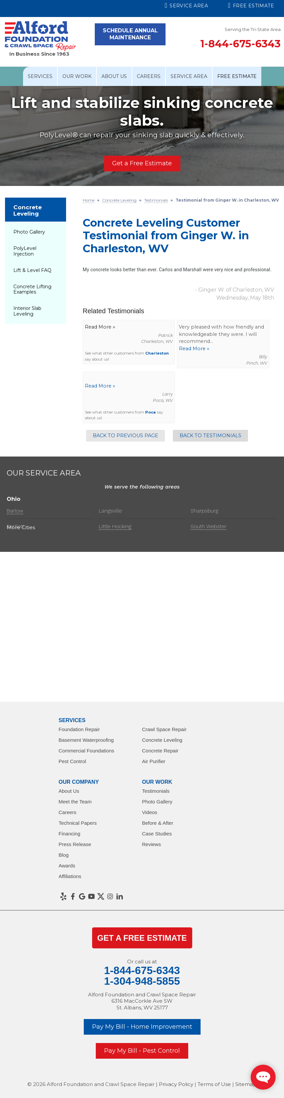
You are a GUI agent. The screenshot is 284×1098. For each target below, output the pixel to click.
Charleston (157, 353)
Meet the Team (75, 801)
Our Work (76, 76)
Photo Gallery (29, 232)
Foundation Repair (79, 729)
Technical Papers (78, 823)
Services (40, 76)
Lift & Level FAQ (32, 270)
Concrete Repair (160, 750)
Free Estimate (251, 5)
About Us (114, 76)
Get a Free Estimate (142, 163)
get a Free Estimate (142, 937)
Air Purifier (154, 761)
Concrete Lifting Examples (32, 289)
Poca (150, 412)
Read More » (194, 349)
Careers (149, 76)
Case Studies (157, 833)
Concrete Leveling (27, 210)
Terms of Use (214, 1084)
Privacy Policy (176, 1084)
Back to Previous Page (125, 436)
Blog (64, 855)
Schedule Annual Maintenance (130, 34)
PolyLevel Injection (24, 251)
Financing (69, 833)
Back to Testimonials (210, 436)
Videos (150, 812)
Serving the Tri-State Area (253, 29)
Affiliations (70, 876)
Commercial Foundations (86, 750)
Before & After (157, 823)
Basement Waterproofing (86, 740)
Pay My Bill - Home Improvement (142, 1026)
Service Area (186, 5)
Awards (67, 865)
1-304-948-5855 (142, 981)
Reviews (151, 844)
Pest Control (72, 761)
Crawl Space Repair (164, 729)
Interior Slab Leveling (27, 311)
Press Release (75, 844)
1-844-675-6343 (240, 44)
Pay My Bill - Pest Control (142, 1050)
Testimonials (156, 791)
